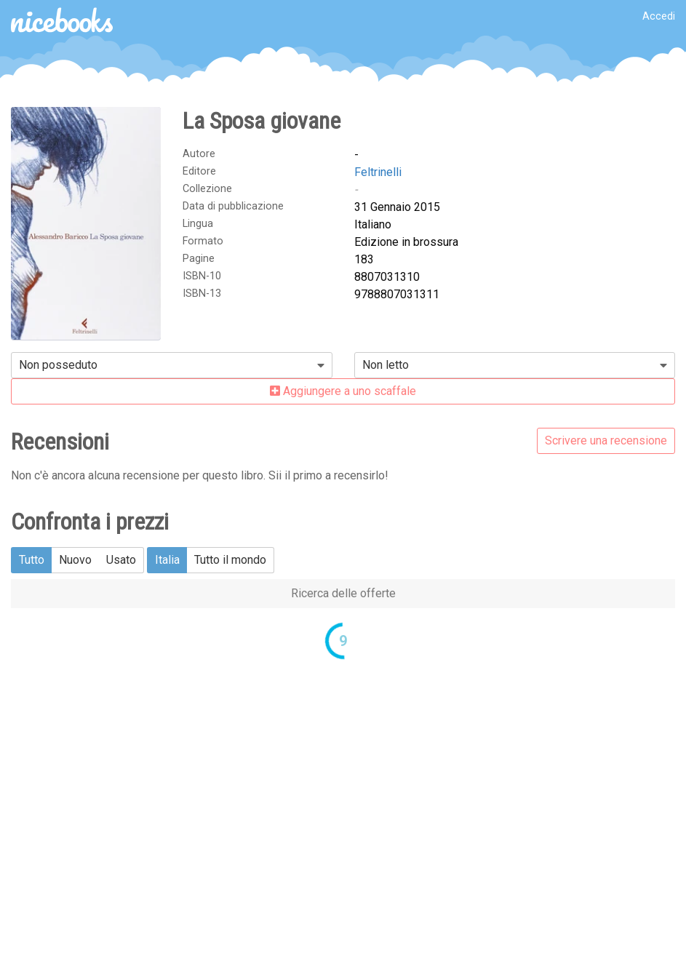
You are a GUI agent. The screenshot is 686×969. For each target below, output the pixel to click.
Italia (167, 560)
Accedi (658, 16)
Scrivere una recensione (606, 440)
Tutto (31, 560)
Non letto (385, 365)
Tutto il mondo (230, 560)
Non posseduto (58, 365)
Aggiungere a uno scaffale (343, 391)
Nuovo (75, 560)
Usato (121, 560)
